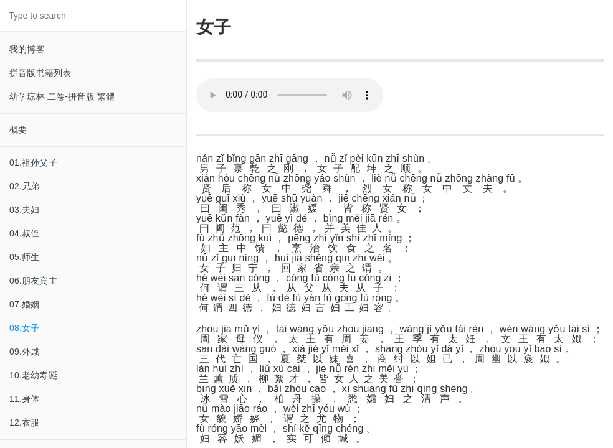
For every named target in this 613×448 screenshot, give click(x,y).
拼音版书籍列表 (40, 73)
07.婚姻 (24, 304)
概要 (18, 129)
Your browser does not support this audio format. (289, 95)
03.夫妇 (24, 210)
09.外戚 (24, 352)
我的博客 (27, 49)
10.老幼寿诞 (33, 375)
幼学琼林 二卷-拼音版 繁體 (62, 96)
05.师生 (24, 257)
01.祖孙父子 (33, 162)
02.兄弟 (24, 186)
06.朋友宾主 (33, 281)
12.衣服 (24, 422)
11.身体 (24, 399)
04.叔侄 (24, 233)
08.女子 (24, 328)
